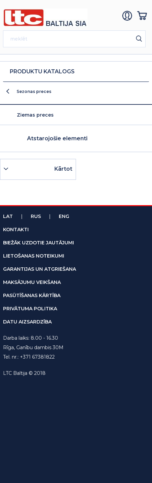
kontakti (16, 229)
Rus (36, 216)
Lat (8, 216)
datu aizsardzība (27, 322)
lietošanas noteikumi (33, 256)
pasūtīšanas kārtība (31, 295)
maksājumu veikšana (32, 282)
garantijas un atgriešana (39, 269)
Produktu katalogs (42, 71)
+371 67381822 (37, 357)
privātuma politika (30, 309)
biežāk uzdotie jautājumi (38, 243)
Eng (64, 216)
